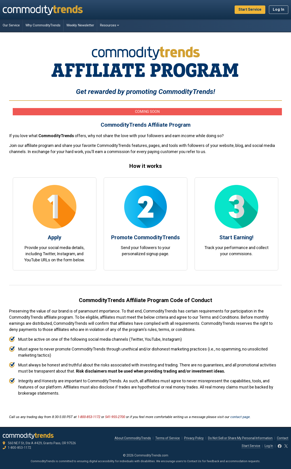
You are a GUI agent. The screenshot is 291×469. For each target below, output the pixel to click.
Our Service (11, 25)
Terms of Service (167, 438)
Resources (110, 25)
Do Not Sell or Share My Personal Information (240, 438)
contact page (240, 417)
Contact (282, 438)
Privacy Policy (194, 438)
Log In (278, 9)
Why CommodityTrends (42, 25)
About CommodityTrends (133, 438)
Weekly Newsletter (80, 25)
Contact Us (194, 461)
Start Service (249, 9)
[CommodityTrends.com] (43, 9)
